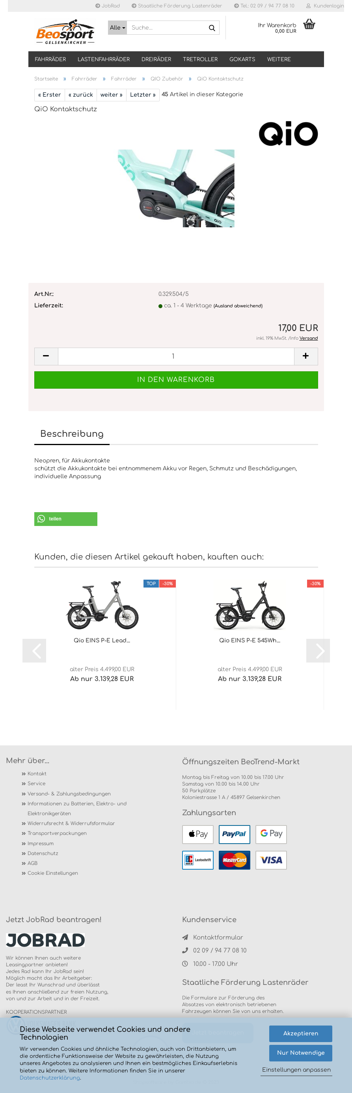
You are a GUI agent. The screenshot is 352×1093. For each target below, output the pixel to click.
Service (36, 783)
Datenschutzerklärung (50, 1078)
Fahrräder (50, 59)
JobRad (107, 6)
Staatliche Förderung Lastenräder (177, 6)
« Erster (49, 95)
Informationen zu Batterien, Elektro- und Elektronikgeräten (77, 808)
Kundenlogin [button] (325, 6)
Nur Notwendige (301, 1053)
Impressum (41, 843)
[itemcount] (176, 356)
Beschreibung (72, 434)
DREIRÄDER (156, 59)
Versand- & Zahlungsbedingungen (69, 794)
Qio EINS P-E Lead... (102, 641)
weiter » (112, 95)
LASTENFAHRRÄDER (104, 59)
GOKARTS (242, 59)
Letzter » (143, 95)
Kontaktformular (212, 937)
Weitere (279, 59)
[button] (65, 519)
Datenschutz (43, 853)
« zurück (81, 95)
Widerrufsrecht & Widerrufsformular (71, 823)
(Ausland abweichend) (238, 306)
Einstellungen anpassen (296, 1070)
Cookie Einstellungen (53, 873)
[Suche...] (117, 28)
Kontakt (37, 774)
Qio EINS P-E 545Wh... (249, 641)
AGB (32, 863)
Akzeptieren (300, 1034)
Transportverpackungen (57, 833)
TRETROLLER (200, 59)
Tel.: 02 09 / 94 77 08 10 (264, 6)
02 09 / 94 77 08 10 (214, 950)
